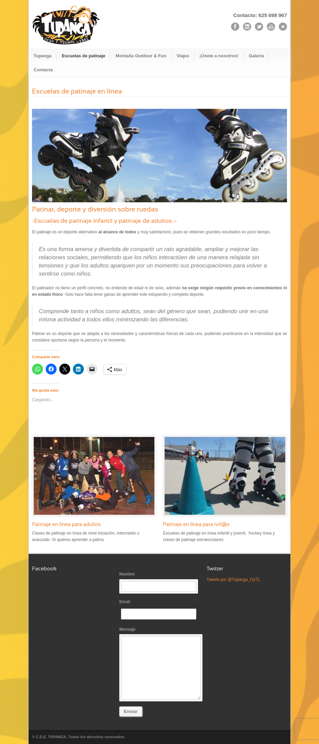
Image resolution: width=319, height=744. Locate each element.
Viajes (183, 55)
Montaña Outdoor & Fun (141, 55)
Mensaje (159, 663)
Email (159, 609)
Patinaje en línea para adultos (66, 524)
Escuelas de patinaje (83, 55)
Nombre (159, 582)
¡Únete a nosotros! (219, 55)
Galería (256, 55)
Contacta (43, 69)
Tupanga (42, 55)
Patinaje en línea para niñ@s (196, 524)
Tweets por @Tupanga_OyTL (233, 579)
